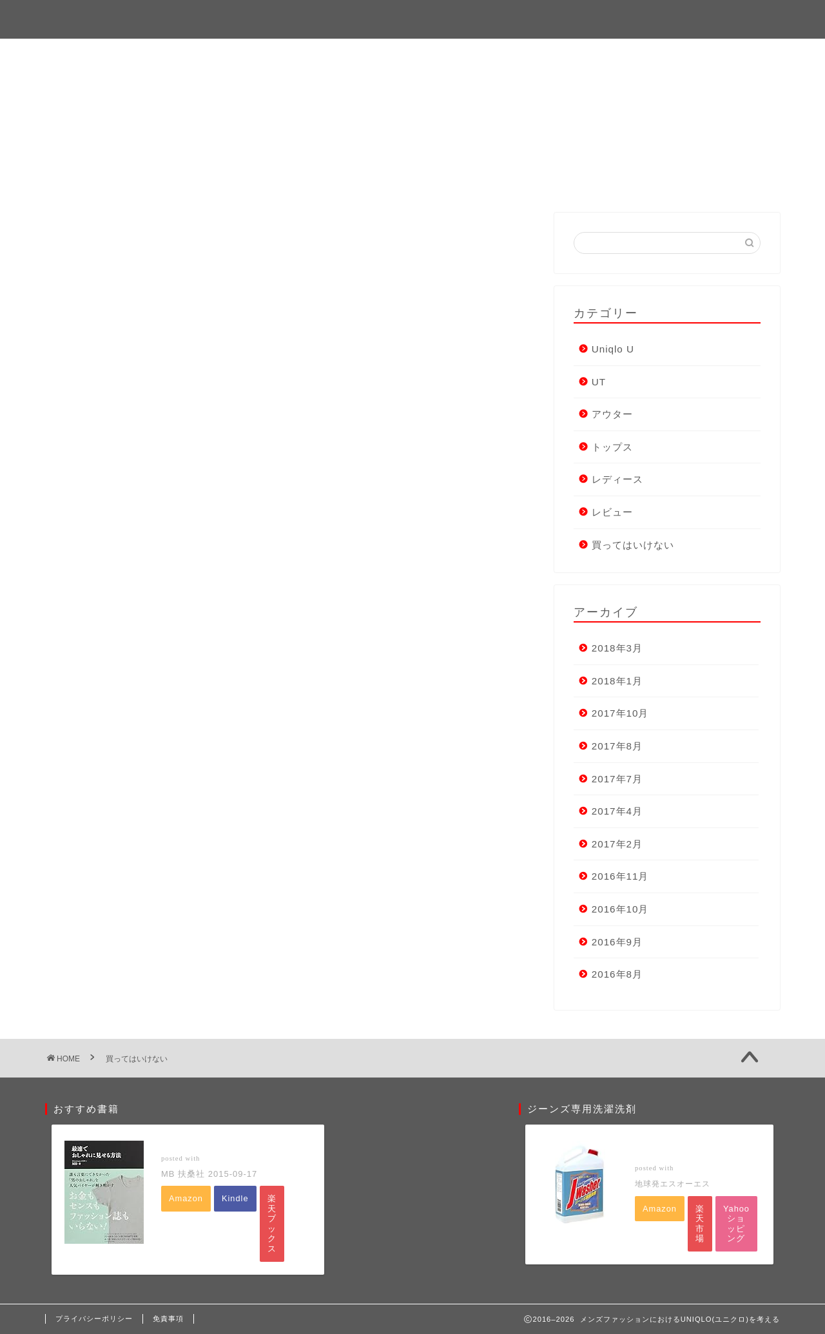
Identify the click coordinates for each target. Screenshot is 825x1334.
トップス (612, 446)
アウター (612, 414)
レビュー (612, 512)
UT (599, 381)
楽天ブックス (272, 1223)
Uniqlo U (613, 348)
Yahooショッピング (736, 1224)
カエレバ (693, 1167)
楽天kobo (297, 1196)
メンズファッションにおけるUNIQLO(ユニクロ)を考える (412, 18)
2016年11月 (620, 876)
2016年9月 (617, 941)
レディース (617, 479)
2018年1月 (617, 680)
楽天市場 (699, 1224)
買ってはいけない (633, 544)
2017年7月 (617, 778)
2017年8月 (617, 745)
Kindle (235, 1198)
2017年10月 (620, 713)
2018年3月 (617, 648)
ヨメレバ (220, 1158)
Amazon (186, 1198)
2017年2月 (617, 843)
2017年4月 (617, 811)
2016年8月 (617, 974)
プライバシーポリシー (94, 1318)
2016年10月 (620, 909)
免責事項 (168, 1318)
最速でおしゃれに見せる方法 (219, 1145)
